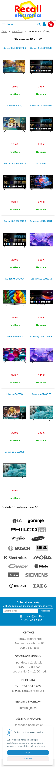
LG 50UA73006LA (14, 336)
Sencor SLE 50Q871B (41, 279)
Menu (7, 24)
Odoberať (45, 611)
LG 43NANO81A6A (14, 279)
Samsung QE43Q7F (41, 394)
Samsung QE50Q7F (14, 452)
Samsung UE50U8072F (41, 336)
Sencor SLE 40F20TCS (14, 48)
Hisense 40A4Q (14, 106)
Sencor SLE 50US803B (15, 221)
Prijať (28, 752)
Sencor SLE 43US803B (15, 163)
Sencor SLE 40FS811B (41, 48)
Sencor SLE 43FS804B (41, 106)
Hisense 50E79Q (14, 394)
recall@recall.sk (33, 691)
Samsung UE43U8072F (41, 221)
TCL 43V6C (41, 163)
